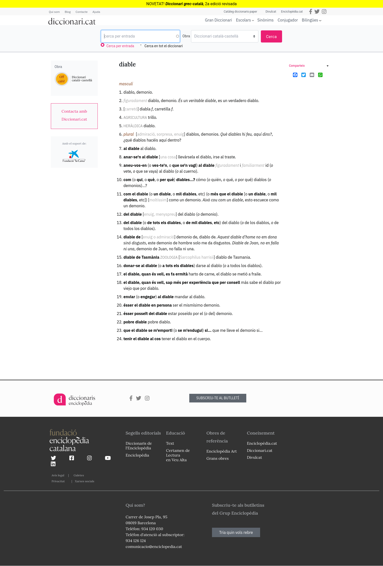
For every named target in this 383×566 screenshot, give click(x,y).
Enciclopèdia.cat (292, 11)
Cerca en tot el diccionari (164, 46)
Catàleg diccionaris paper (240, 11)
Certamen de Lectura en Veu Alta (178, 455)
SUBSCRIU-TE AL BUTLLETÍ (217, 398)
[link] (74, 115)
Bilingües (310, 20)
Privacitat (58, 481)
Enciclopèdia (137, 455)
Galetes (79, 475)
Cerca (271, 36)
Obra (186, 36)
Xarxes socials (84, 481)
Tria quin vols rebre (236, 532)
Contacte (81, 12)
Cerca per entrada (120, 46)
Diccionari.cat (259, 450)
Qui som (54, 12)
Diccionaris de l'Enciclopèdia (139, 445)
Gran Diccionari (218, 20)
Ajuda (96, 12)
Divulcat (271, 11)
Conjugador (288, 20)
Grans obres (218, 458)
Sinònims (265, 20)
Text (170, 443)
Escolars (243, 20)
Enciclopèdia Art (222, 451)
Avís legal (58, 475)
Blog (68, 12)
